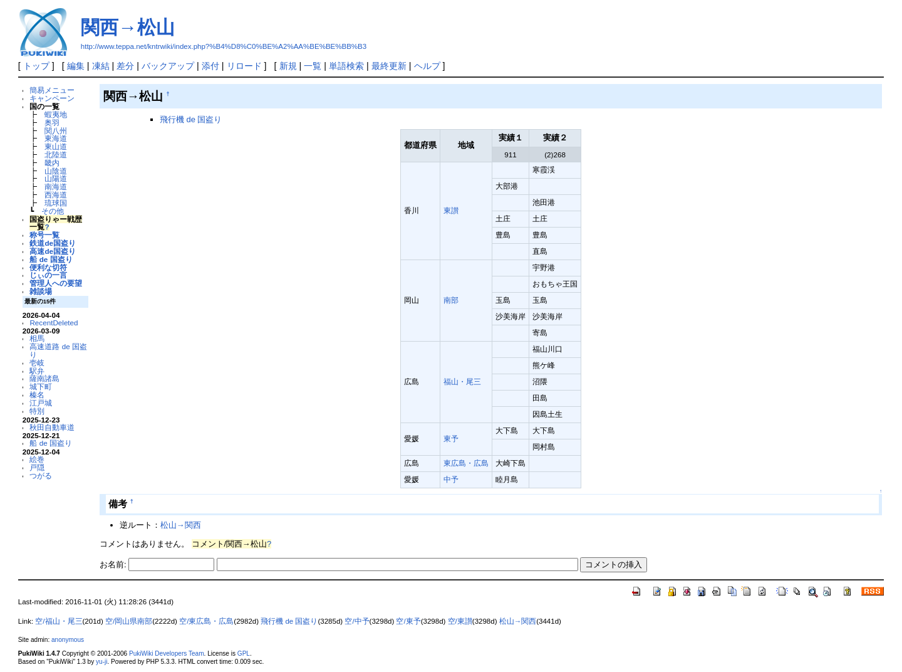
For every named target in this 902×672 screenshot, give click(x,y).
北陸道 (55, 154)
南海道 (55, 186)
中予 (451, 479)
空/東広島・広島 (206, 621)
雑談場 (40, 291)
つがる (40, 475)
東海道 (55, 138)
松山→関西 (180, 525)
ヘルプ (427, 66)
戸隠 (36, 467)
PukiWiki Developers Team (166, 653)
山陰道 (55, 171)
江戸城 (40, 403)
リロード (244, 66)
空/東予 (408, 621)
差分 (125, 66)
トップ (36, 66)
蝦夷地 (55, 114)
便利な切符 (48, 267)
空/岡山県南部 (128, 621)
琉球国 (55, 203)
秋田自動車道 (52, 427)
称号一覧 (44, 235)
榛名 (36, 395)
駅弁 (36, 371)
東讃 (451, 210)
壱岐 (36, 363)
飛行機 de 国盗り (191, 119)
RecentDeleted (53, 322)
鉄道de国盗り (52, 243)
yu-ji (101, 661)
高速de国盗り (52, 251)
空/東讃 (460, 621)
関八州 (55, 131)
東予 (451, 438)
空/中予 (357, 621)
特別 (36, 411)
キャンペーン (52, 98)
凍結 (101, 66)
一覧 (312, 66)
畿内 (52, 163)
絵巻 (36, 459)
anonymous (67, 639)
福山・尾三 (462, 381)
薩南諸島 (44, 378)
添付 (210, 66)
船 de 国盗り (50, 259)
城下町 (40, 386)
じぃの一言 (48, 275)
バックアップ (168, 66)
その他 (52, 211)
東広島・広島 (466, 463)
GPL (243, 653)
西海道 (55, 195)
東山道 (55, 146)
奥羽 (52, 122)
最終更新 (389, 66)
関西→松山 (128, 27)
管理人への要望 (55, 283)
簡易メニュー (52, 90)
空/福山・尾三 (58, 621)
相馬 (36, 338)
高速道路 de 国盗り (57, 350)
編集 (76, 66)
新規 (288, 66)
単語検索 (346, 66)
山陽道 (55, 178)
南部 (451, 300)
